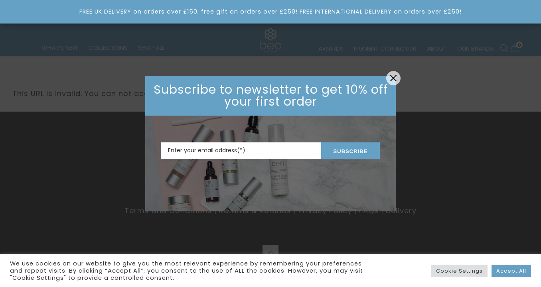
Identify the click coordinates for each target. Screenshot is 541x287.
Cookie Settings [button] (459, 271)
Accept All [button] (511, 271)
